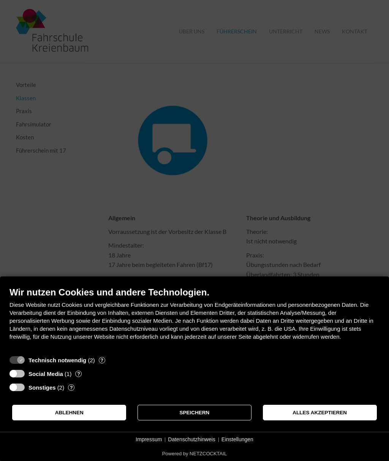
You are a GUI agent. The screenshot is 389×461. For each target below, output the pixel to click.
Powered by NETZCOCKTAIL (194, 453)
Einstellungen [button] (237, 439)
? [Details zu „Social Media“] (78, 374)
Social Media (45, 374)
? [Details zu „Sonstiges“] (71, 387)
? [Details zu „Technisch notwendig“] (101, 360)
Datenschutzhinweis (191, 439)
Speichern (195, 412)
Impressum (149, 439)
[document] (194, 319)
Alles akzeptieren (320, 412)
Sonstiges (42, 387)
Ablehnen (69, 412)
